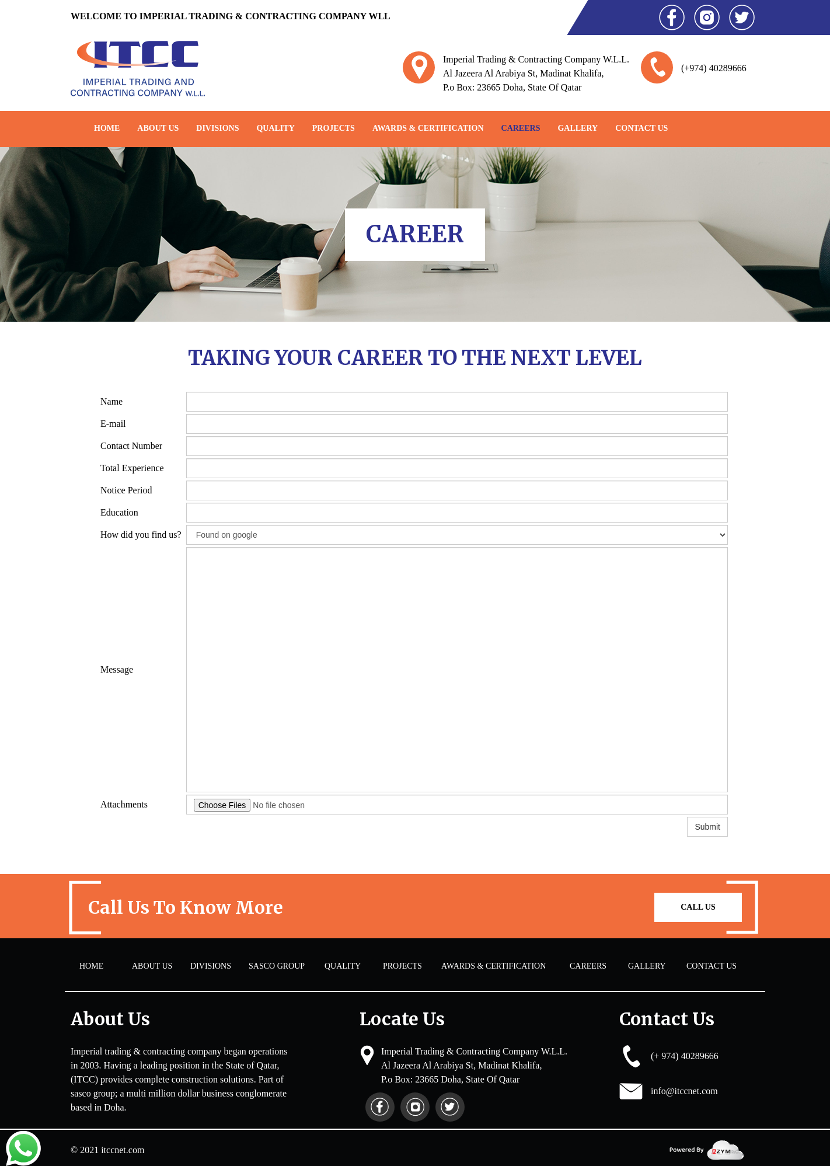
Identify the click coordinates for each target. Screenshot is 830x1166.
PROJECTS (333, 128)
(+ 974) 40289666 (685, 1056)
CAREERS (520, 128)
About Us (158, 128)
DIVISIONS (217, 128)
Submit (707, 826)
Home (107, 128)
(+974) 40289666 (714, 68)
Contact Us (641, 128)
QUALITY (275, 128)
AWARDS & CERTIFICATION (428, 128)
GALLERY (577, 128)
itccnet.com (122, 1150)
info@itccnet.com (684, 1091)
